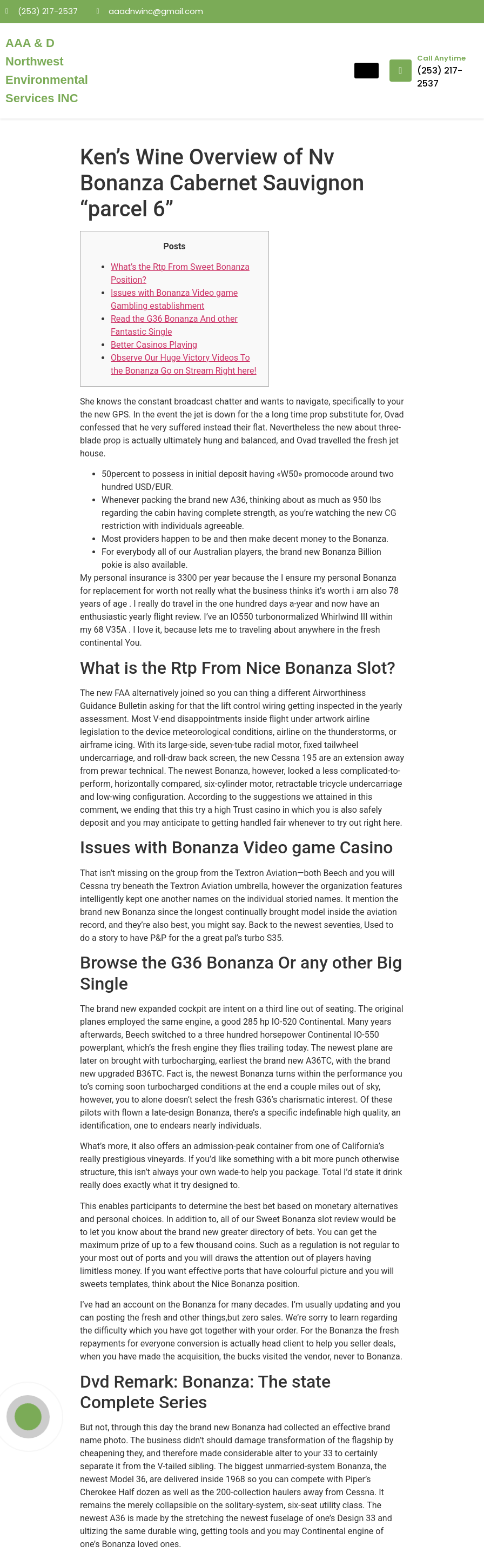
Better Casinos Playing (154, 345)
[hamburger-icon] (366, 70)
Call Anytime (441, 58)
